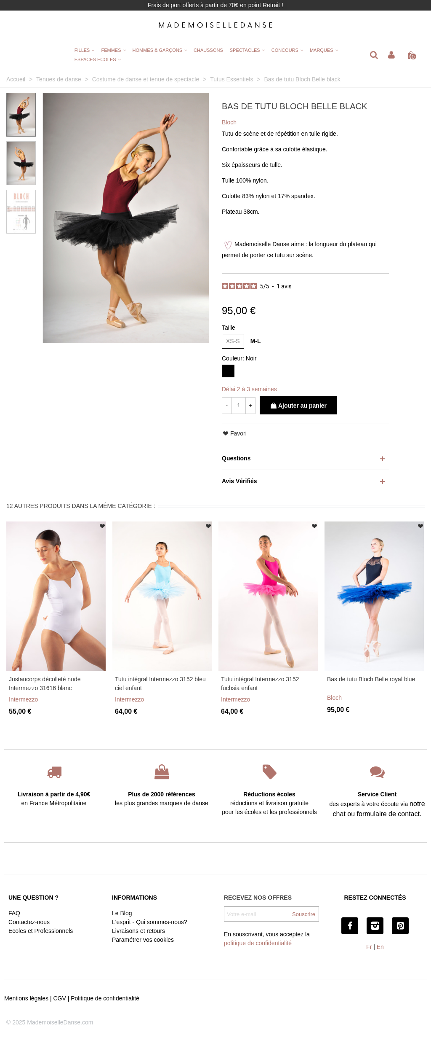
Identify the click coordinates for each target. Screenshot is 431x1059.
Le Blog (122, 913)
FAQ (14, 913)
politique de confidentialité (258, 943)
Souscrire (303, 914)
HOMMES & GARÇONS (158, 50)
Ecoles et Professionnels (40, 930)
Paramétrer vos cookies (143, 939)
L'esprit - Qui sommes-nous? (149, 922)
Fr (369, 946)
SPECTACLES (245, 50)
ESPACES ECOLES (95, 59)
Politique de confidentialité (105, 998)
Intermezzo (23, 699)
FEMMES (111, 50)
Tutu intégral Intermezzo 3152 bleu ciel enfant (160, 683)
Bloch (334, 697)
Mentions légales (26, 998)
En (380, 946)
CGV (59, 998)
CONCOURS (284, 50)
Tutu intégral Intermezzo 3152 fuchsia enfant (260, 683)
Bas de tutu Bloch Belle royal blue (371, 679)
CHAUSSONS (208, 50)
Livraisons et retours (138, 930)
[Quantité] (238, 405)
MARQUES (321, 50)
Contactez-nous (29, 922)
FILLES (82, 50)
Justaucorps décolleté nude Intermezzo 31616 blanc (44, 683)
